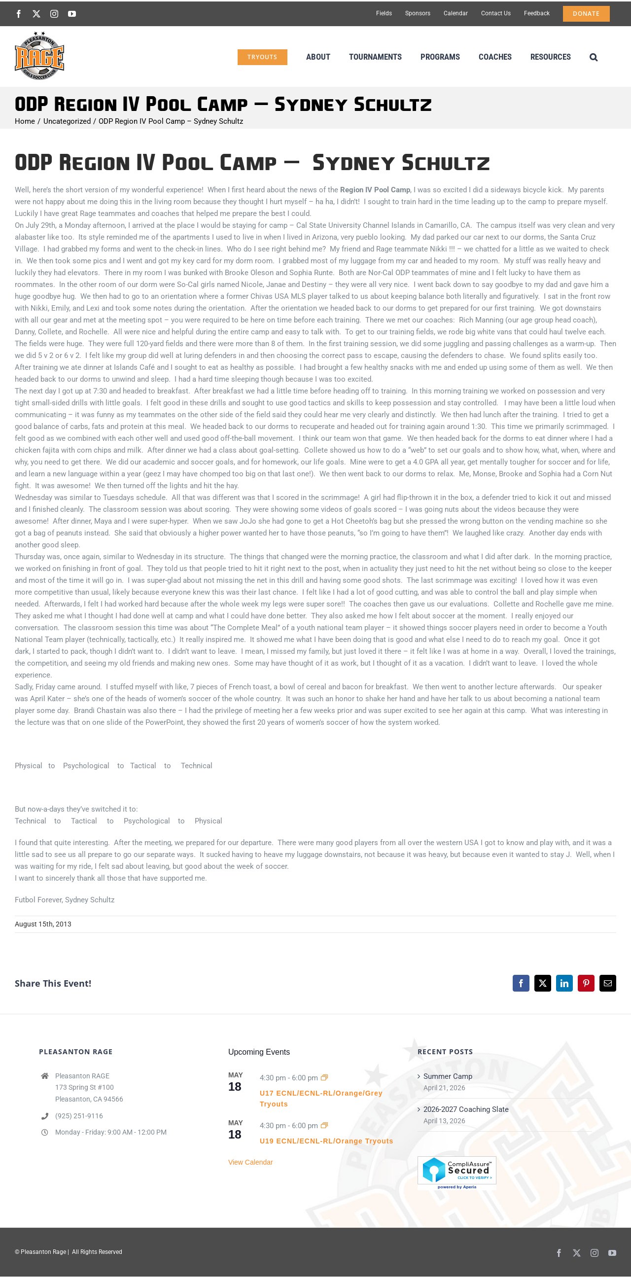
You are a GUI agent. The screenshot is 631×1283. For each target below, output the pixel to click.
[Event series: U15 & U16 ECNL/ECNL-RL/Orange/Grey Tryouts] (324, 1077)
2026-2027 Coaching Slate (466, 1109)
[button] (593, 56)
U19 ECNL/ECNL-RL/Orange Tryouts (326, 1141)
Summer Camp (447, 1076)
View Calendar (250, 1162)
